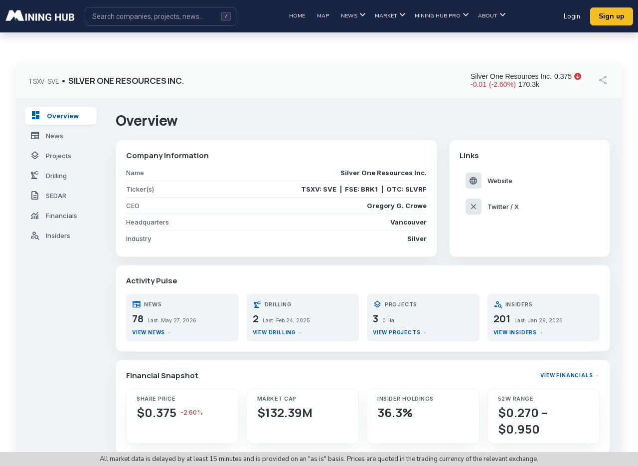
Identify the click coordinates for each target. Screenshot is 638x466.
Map (323, 15)
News (353, 15)
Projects (50, 156)
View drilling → (278, 332)
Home (297, 15)
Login (572, 16)
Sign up (612, 16)
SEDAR (48, 196)
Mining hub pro (442, 15)
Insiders (50, 235)
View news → (152, 332)
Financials (53, 216)
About (491, 15)
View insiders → (518, 332)
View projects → (400, 332)
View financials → (570, 375)
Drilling (48, 176)
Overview (55, 116)
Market (390, 15)
